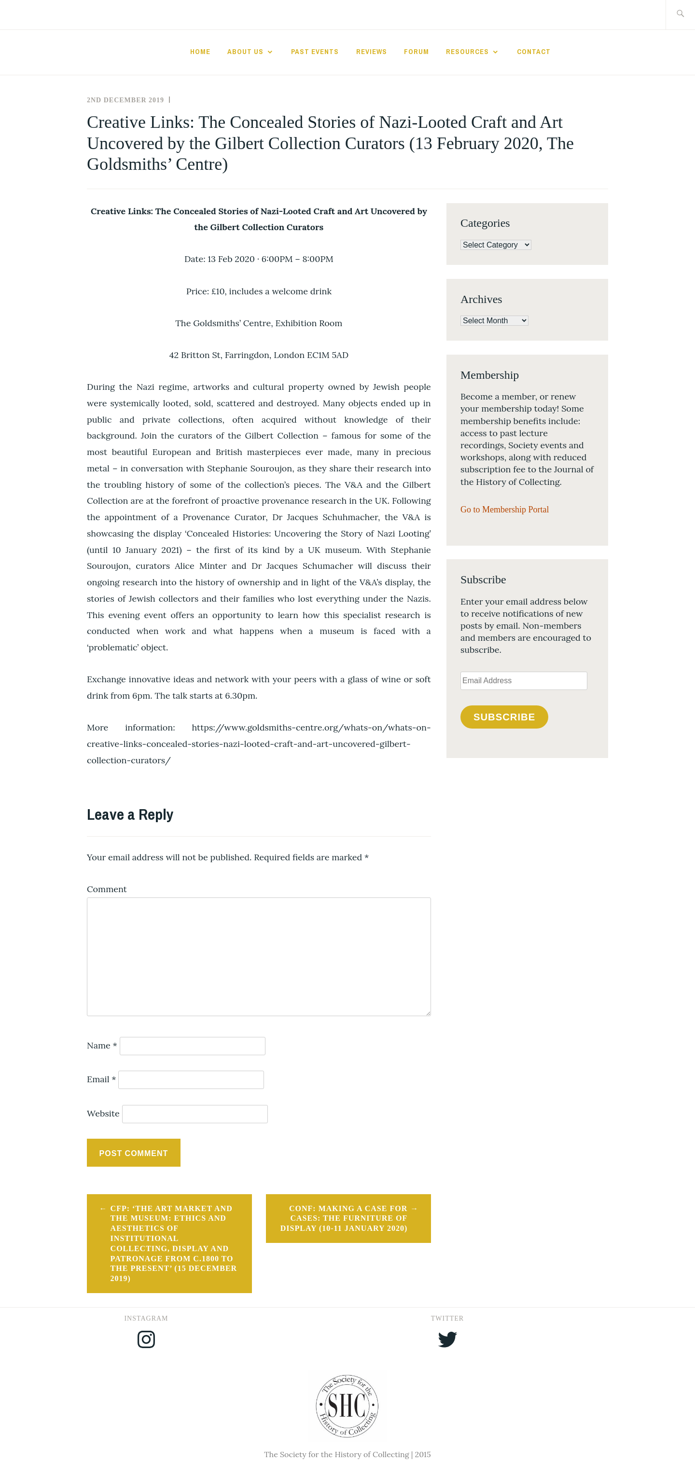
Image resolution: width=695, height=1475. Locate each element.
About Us (245, 51)
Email (101, 1079)
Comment (107, 889)
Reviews (371, 51)
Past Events (315, 51)
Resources (467, 51)
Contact (534, 51)
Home (200, 51)
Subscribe (504, 717)
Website (103, 1113)
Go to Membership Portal (504, 509)
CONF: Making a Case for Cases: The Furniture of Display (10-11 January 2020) (343, 1218)
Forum (416, 51)
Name (102, 1045)
